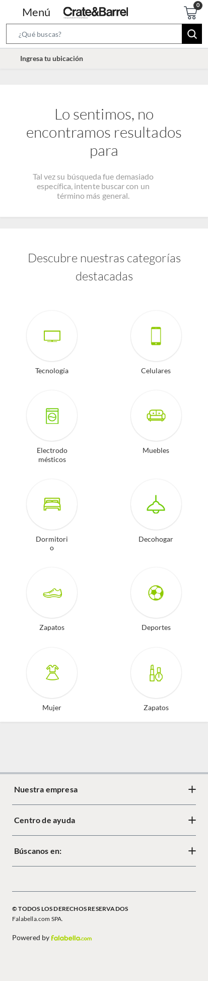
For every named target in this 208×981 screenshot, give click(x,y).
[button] (104, 36)
